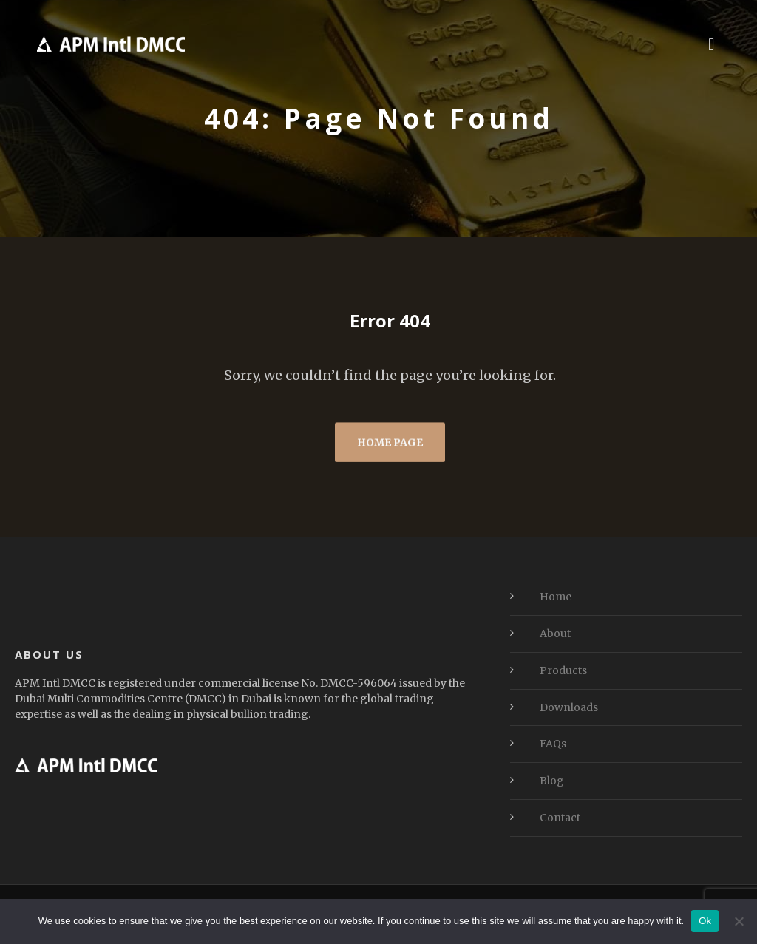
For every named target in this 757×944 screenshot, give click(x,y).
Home (555, 596)
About (555, 633)
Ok (705, 920)
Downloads (569, 707)
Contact (560, 817)
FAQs (553, 743)
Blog (552, 780)
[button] (711, 44)
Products (563, 670)
